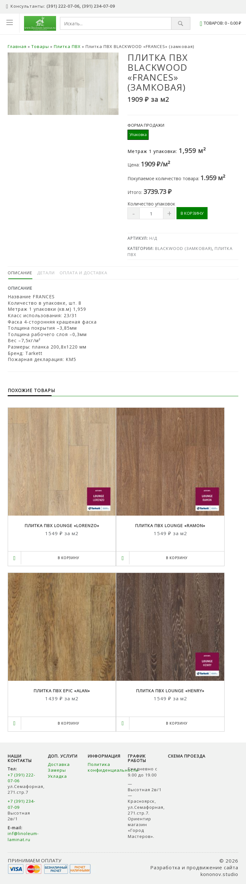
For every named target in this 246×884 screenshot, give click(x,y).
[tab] (20, 273)
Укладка (57, 776)
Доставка (59, 764)
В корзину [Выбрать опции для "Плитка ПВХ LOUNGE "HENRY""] (176, 723)
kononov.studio (219, 874)
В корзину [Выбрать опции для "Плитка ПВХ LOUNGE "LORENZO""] (68, 558)
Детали (46, 273)
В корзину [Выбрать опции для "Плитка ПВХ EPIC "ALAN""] (68, 723)
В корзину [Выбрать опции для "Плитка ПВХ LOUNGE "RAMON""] (176, 558)
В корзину (192, 213)
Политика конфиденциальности (113, 767)
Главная (17, 46)
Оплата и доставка (83, 273)
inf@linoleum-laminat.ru (23, 836)
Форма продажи (145, 125)
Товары (40, 46)
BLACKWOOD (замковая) (183, 248)
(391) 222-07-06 (62, 6)
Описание (20, 273)
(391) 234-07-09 (98, 6)
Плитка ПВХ (67, 46)
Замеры (57, 770)
